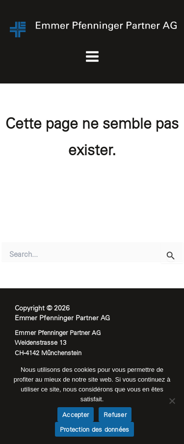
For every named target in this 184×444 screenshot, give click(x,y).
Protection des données (95, 429)
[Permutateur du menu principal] (92, 56)
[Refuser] (172, 401)
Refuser (115, 414)
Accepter (75, 414)
